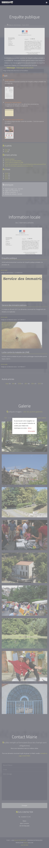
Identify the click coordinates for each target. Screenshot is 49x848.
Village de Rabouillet (7, 2)
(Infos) (29, 428)
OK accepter (31, 431)
